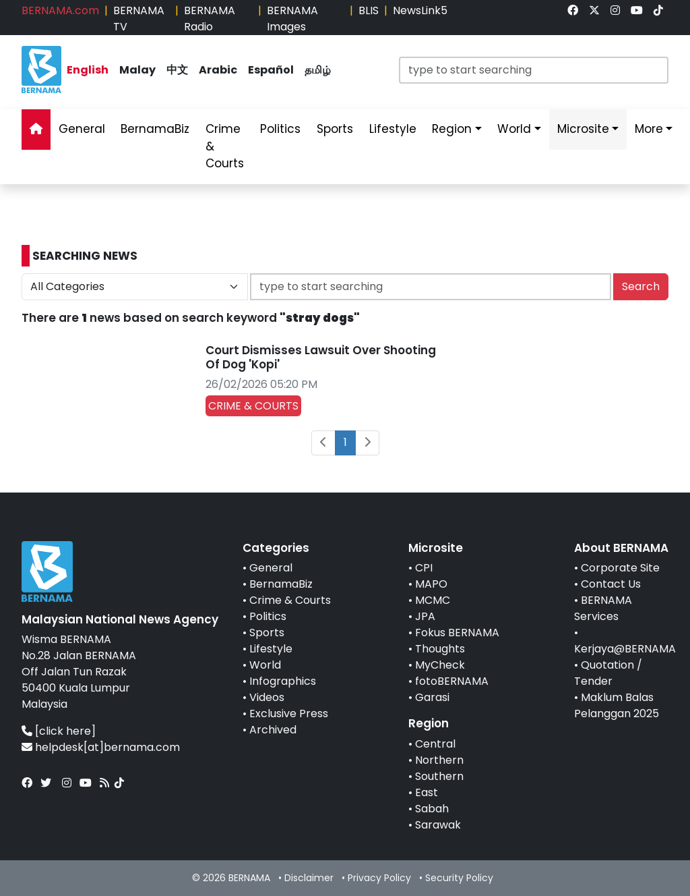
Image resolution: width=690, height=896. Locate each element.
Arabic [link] (218, 70)
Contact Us (611, 584)
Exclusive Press (288, 713)
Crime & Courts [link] (225, 146)
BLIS (368, 10)
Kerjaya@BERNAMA (625, 648)
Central (435, 744)
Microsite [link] (583, 129)
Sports (266, 632)
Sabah (432, 808)
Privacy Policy (379, 878)
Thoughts (440, 648)
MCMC (432, 600)
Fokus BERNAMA (457, 632)
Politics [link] (280, 129)
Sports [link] (335, 129)
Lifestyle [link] (392, 129)
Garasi (432, 697)
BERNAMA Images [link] (292, 18)
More (649, 129)
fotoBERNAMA (452, 681)
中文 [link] (177, 70)
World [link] (514, 129)
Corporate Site (620, 568)
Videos (266, 697)
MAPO (431, 584)
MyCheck (440, 665)
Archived (272, 729)
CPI (424, 568)
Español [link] (271, 70)
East (426, 792)
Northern (439, 760)
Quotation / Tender (608, 673)
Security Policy (459, 878)
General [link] (82, 129)
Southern (439, 776)
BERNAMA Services (603, 608)
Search (641, 286)
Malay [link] (137, 70)
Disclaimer (309, 878)
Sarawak (438, 825)
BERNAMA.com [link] (60, 10)
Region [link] (452, 129)
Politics (267, 616)
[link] (572, 10)
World (265, 665)
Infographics (282, 681)
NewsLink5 (420, 10)
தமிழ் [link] (318, 70)
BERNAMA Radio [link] (209, 18)
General (270, 568)
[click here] (65, 731)
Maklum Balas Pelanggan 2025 (616, 705)
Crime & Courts (290, 600)
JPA (425, 616)
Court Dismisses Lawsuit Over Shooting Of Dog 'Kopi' (321, 357)
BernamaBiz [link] (155, 129)
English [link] (87, 70)
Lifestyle (270, 648)
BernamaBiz (281, 584)
